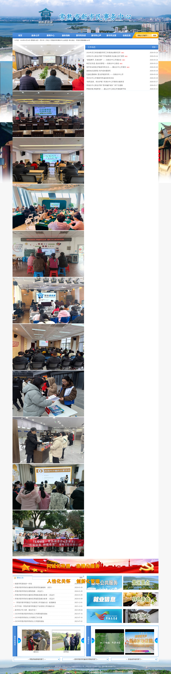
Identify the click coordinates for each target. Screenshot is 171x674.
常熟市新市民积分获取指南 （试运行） (48, 591)
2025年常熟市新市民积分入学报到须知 (48, 621)
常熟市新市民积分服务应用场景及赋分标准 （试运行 (48, 599)
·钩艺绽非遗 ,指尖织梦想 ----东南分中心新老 (102, 63)
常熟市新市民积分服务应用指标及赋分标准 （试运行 (48, 595)
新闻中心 (50, 35)
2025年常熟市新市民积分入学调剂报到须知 (48, 614)
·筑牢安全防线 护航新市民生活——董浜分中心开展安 (106, 67)
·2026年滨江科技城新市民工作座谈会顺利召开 (103, 52)
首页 (20, 35)
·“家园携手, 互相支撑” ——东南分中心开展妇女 (104, 60)
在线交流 (126, 35)
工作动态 (91, 47)
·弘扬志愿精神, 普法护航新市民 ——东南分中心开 (104, 74)
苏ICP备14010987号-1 (109, 666)
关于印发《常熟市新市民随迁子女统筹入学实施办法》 (48, 606)
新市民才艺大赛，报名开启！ (48, 610)
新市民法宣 (111, 35)
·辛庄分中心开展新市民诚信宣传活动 (100, 78)
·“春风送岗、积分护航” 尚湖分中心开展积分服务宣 (105, 82)
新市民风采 (81, 35)
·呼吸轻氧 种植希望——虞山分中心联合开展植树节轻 (106, 89)
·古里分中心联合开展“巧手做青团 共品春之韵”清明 (105, 56)
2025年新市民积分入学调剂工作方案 (48, 617)
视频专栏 (89, 640)
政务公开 (35, 35)
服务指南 (66, 35)
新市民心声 (96, 35)
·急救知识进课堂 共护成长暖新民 (98, 71)
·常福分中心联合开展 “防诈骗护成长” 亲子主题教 (104, 85)
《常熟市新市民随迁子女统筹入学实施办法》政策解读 (48, 602)
